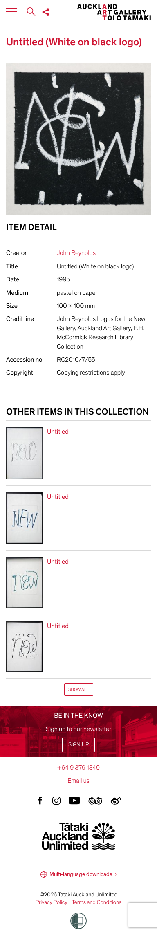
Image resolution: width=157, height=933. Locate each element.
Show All (78, 690)
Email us (78, 780)
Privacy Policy (51, 902)
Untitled (58, 431)
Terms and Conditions (97, 902)
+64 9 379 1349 (78, 767)
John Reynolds (76, 252)
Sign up (78, 745)
